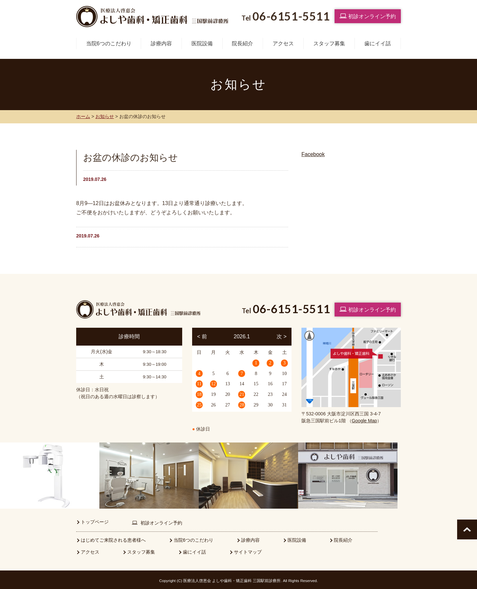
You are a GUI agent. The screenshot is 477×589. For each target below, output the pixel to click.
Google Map (364, 420)
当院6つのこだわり (109, 43)
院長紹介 (242, 43)
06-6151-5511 (291, 309)
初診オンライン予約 (368, 16)
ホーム (83, 116)
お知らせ (104, 116)
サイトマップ (248, 550)
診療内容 (161, 43)
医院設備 (202, 43)
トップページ (95, 520)
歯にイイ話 (377, 43)
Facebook (313, 154)
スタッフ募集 (329, 43)
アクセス (283, 43)
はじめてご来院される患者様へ (113, 538)
